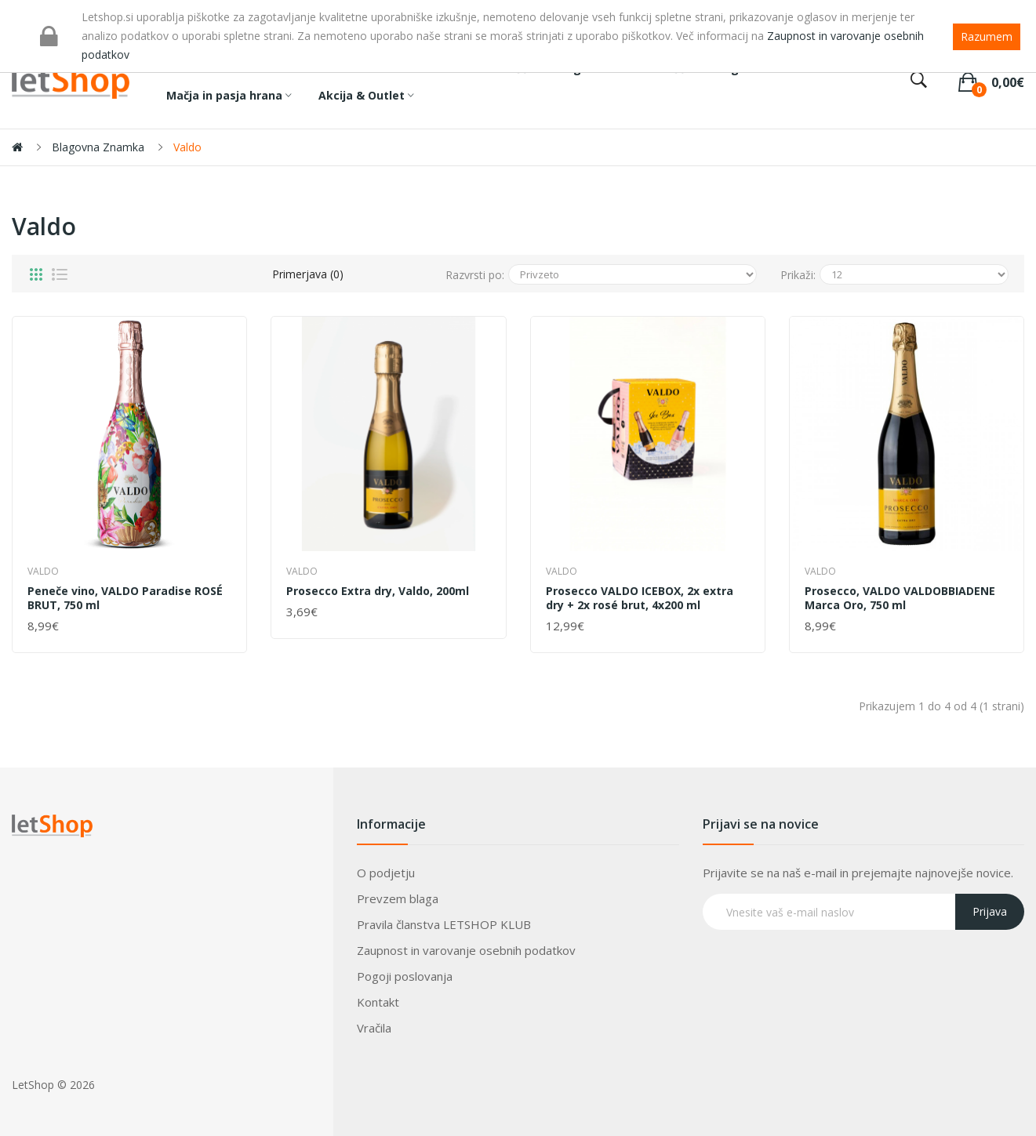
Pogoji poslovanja (405, 976)
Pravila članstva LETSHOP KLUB (444, 924)
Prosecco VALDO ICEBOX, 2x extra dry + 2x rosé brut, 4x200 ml (639, 598)
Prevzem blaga (397, 898)
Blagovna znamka (98, 147)
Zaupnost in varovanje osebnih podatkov (466, 950)
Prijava (989, 911)
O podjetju (386, 872)
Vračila (374, 1028)
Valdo (187, 147)
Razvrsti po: (474, 274)
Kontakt (378, 1002)
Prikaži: (798, 274)
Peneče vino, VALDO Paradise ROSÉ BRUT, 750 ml (125, 598)
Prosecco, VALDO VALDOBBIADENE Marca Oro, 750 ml (900, 598)
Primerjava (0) (308, 274)
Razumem (986, 36)
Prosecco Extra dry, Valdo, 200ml (377, 591)
